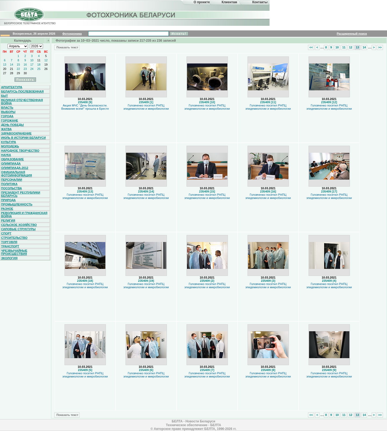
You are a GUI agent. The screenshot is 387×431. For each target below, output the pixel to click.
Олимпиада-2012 (14, 167)
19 (46, 64)
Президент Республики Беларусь (20, 194)
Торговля (9, 242)
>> (380, 47)
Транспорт (10, 246)
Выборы (8, 111)
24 (32, 68)
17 (32, 64)
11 (39, 60)
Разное (7, 208)
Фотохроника (72, 33)
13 (4, 64)
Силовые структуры (18, 229)
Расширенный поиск (352, 33)
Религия (8, 220)
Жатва (6, 129)
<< (311, 47)
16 (25, 64)
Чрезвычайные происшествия (14, 252)
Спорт (6, 233)
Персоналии (11, 179)
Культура (8, 142)
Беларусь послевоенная (22, 91)
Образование (12, 159)
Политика (9, 184)
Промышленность (16, 204)
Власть (7, 107)
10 (32, 60)
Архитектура (11, 87)
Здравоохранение (16, 133)
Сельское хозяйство (19, 224)
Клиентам (229, 2)
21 (11, 68)
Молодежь (10, 146)
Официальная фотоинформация (16, 173)
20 (4, 68)
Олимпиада (11, 163)
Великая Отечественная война (22, 101)
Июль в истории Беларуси (23, 137)
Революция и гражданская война (24, 214)
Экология (9, 258)
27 (4, 73)
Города (7, 116)
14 (11, 64)
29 (18, 73)
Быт (4, 95)
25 (39, 68)
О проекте (202, 2)
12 (46, 60)
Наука (6, 154)
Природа (8, 200)
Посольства (11, 188)
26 (46, 68)
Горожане (9, 120)
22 (18, 68)
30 (25, 73)
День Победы (12, 124)
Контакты (260, 2)
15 (18, 64)
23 (25, 68)
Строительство (14, 237)
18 (39, 64)
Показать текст (67, 47)
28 (11, 73)
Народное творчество (20, 150)
